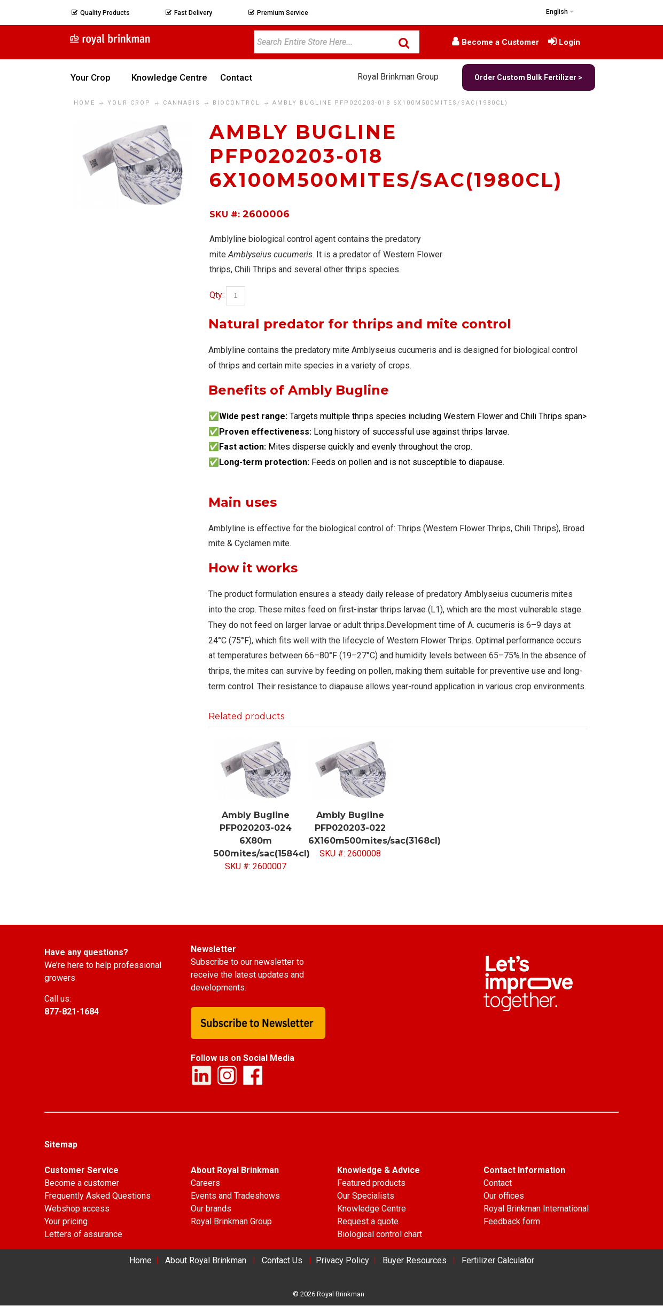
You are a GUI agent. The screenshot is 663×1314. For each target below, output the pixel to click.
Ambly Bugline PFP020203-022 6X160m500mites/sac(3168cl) (374, 828)
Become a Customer (500, 42)
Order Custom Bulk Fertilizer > (528, 77)
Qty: (216, 295)
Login (569, 42)
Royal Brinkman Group (398, 77)
